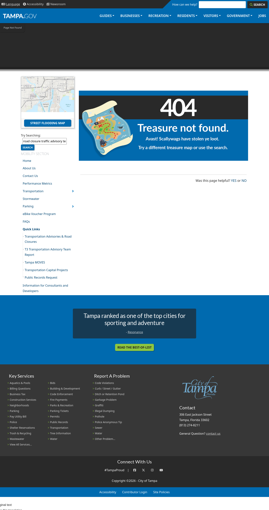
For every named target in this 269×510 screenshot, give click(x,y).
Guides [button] (106, 15)
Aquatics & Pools (20, 383)
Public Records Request (41, 277)
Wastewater (17, 439)
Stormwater (31, 199)
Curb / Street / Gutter (108, 388)
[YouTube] (161, 470)
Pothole (99, 416)
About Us (29, 168)
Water (53, 439)
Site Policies (161, 492)
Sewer (98, 427)
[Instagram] (152, 470)
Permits (55, 416)
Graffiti (99, 405)
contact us (213, 433)
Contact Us (30, 176)
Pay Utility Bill (18, 416)
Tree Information (60, 433)
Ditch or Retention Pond (109, 394)
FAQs (26, 221)
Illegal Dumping (105, 411)
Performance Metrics (37, 183)
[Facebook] (134, 470)
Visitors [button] (210, 15)
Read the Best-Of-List (135, 347)
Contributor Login (134, 492)
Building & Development (65, 388)
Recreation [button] (158, 15)
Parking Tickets (59, 411)
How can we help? (184, 4)
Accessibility (107, 492)
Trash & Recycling (20, 433)
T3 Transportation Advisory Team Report (48, 252)
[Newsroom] (56, 4)
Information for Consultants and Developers (45, 288)
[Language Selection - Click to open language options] (10, 4)
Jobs (262, 15)
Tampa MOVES (35, 262)
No (244, 180)
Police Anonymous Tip (108, 422)
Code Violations (104, 383)
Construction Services (23, 399)
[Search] (257, 4)
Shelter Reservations (22, 427)
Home (27, 161)
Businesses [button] (130, 15)
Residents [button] (186, 15)
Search (28, 147)
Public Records (59, 422)
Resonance (135, 332)
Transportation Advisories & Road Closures (48, 239)
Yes (233, 180)
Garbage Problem (106, 399)
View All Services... (21, 444)
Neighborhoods (19, 405)
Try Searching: (31, 135)
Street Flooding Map (47, 123)
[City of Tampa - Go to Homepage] (20, 16)
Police (13, 422)
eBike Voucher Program (39, 214)
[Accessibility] (33, 4)
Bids (52, 383)
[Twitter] (143, 470)
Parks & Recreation (61, 405)
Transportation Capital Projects (46, 270)
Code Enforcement (61, 394)
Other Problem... (105, 439)
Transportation (33, 191)
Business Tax (17, 394)
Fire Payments (58, 399)
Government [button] (238, 15)
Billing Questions (20, 388)
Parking (28, 206)
